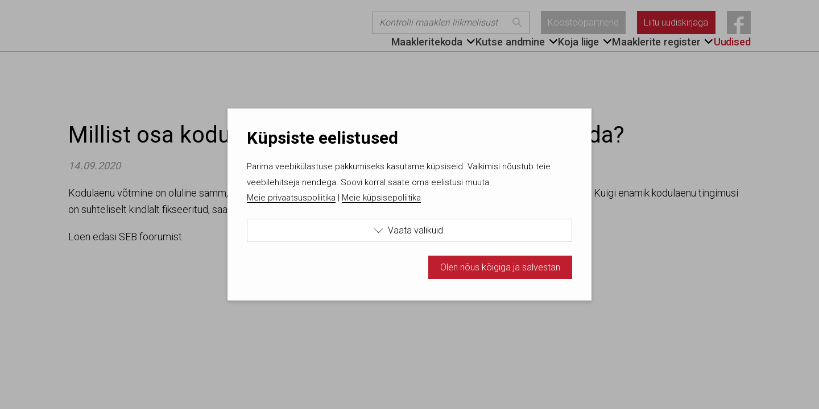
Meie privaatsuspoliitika (291, 198)
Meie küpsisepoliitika (381, 198)
